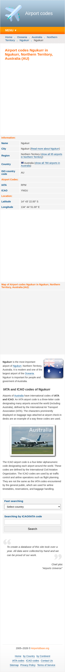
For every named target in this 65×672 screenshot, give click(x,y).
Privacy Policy (27, 665)
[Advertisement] (32, 97)
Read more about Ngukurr (45, 148)
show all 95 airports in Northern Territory (41, 155)
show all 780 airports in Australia (40, 164)
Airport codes (39, 13)
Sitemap (14, 665)
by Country (29, 656)
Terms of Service (46, 665)
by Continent (43, 656)
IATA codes (18, 660)
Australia (37, 37)
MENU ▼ (11, 30)
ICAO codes (32, 660)
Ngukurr (24, 40)
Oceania (22, 37)
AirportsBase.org (40, 648)
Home (8, 37)
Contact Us (47, 660)
